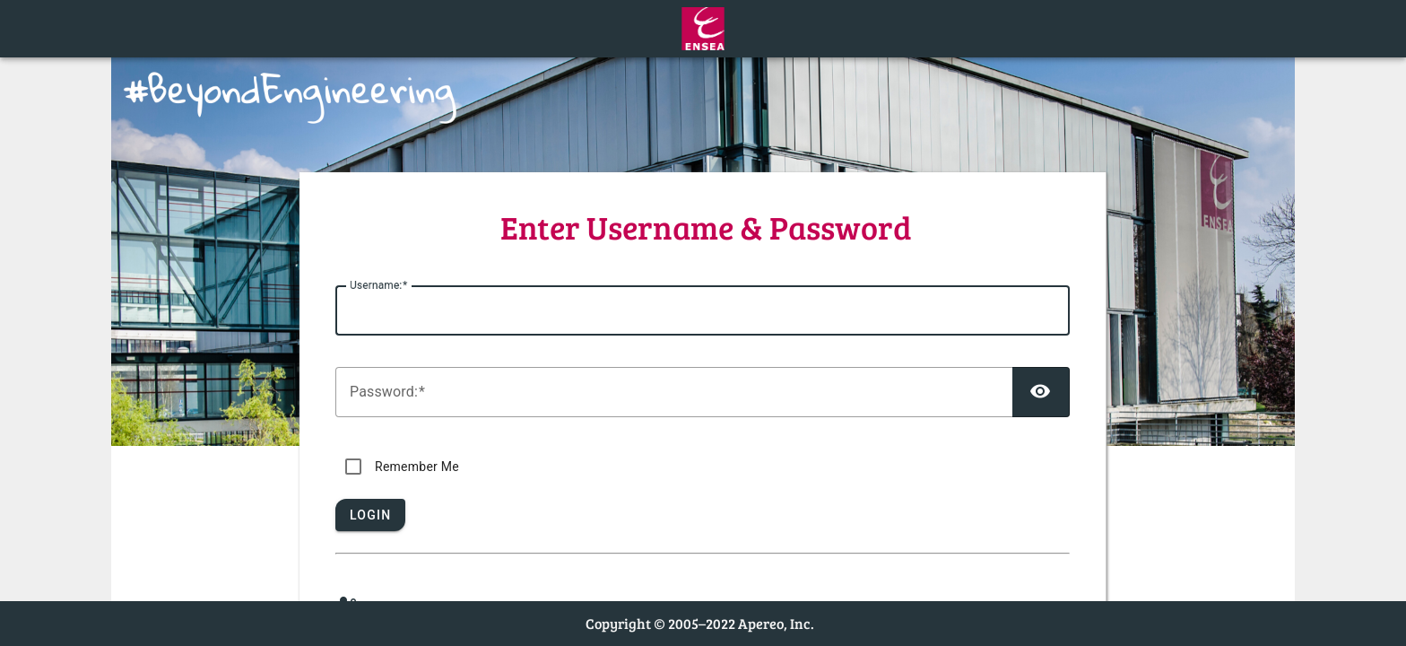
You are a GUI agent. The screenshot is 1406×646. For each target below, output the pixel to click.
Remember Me (417, 466)
